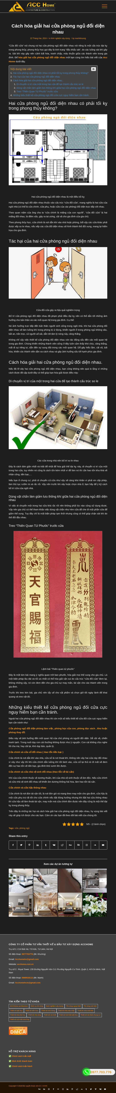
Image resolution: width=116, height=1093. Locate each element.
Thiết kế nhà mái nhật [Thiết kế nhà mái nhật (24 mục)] (66, 1010)
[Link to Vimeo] (95, 1089)
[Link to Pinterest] (72, 1089)
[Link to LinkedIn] (67, 1089)
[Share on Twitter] (21, 845)
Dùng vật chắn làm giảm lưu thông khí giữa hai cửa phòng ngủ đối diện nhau (56, 88)
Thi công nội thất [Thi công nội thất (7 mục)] (90, 1006)
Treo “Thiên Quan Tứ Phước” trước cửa (37, 91)
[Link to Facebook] (53, 1089)
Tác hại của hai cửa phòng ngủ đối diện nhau (36, 76)
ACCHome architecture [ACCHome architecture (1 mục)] (19, 1006)
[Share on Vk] (54, 845)
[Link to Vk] (100, 1089)
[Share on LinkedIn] (38, 845)
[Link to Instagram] (87, 845)
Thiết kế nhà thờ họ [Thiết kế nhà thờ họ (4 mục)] (17, 1015)
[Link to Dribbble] (48, 1089)
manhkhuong (80, 38)
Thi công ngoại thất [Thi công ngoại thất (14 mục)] (73, 1006)
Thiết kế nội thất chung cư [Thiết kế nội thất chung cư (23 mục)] (90, 1015)
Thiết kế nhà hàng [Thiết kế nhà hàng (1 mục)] (48, 1010)
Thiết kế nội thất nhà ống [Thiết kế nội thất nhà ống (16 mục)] (19, 1019)
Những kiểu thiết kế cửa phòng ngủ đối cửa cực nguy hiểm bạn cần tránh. (51, 95)
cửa (16, 828)
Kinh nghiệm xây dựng (60, 38)
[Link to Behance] (79, 845)
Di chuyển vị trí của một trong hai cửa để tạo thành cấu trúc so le (50, 84)
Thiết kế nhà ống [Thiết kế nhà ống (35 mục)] (34, 1015)
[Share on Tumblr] (46, 845)
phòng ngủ (24, 828)
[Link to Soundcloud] (95, 845)
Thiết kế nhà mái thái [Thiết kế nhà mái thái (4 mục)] (85, 1010)
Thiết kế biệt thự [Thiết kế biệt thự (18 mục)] (16, 1010)
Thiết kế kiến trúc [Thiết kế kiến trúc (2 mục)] (31, 1010)
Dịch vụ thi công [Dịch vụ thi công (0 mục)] (37, 1006)
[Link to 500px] (70, 845)
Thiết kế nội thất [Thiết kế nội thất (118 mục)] (50, 1015)
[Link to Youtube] (103, 845)
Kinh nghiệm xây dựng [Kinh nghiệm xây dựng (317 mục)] (54, 1006)
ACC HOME (42, 1086)
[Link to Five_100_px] (39, 1089)
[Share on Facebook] (13, 845)
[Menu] (103, 6)
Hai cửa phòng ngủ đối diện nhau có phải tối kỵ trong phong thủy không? (50, 73)
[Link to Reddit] (77, 1089)
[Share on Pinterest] (29, 845)
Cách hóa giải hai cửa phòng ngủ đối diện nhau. (38, 80)
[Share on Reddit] (62, 845)
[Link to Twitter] (91, 1089)
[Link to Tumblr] (86, 1089)
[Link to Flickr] (58, 1089)
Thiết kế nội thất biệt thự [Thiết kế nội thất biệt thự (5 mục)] (68, 1015)
